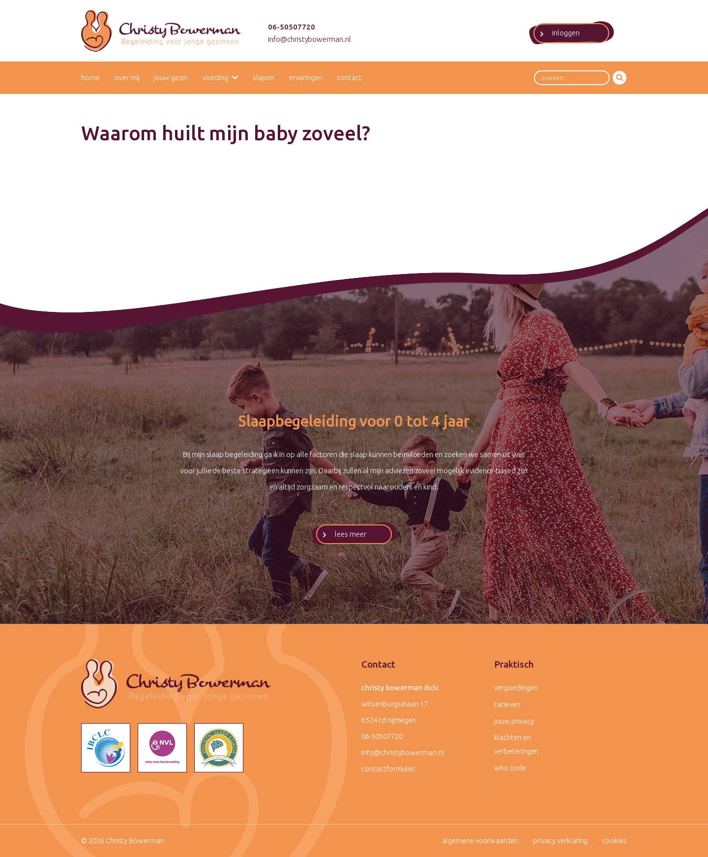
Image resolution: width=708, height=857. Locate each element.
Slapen (263, 77)
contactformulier (388, 769)
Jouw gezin (171, 77)
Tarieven (507, 704)
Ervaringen (306, 77)
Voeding (215, 77)
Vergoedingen (515, 687)
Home (90, 77)
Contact (349, 77)
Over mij (127, 77)
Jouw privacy (513, 721)
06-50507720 (291, 27)
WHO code (510, 768)
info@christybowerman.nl (309, 39)
